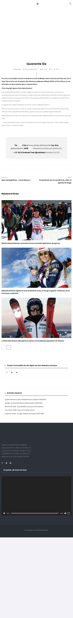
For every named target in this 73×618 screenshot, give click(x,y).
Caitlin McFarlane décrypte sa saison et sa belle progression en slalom (33, 341)
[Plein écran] (69, 513)
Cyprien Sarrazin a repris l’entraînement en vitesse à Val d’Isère (25, 399)
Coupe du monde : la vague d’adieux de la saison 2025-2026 (24, 413)
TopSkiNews (17, 69)
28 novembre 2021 (30, 69)
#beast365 (37, 148)
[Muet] (65, 513)
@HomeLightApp (33, 145)
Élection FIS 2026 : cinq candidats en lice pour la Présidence (24, 406)
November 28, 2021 (53, 153)
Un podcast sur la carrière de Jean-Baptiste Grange (54, 180)
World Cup (43, 69)
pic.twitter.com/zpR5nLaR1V (51, 148)
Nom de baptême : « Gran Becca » (16, 178)
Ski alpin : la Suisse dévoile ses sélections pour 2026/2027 (24, 403)
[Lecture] (4, 513)
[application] (36, 495)
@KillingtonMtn (45, 145)
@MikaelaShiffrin (17, 148)
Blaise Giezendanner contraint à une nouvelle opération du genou (31, 243)
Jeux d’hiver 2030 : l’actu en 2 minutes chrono (20, 410)
